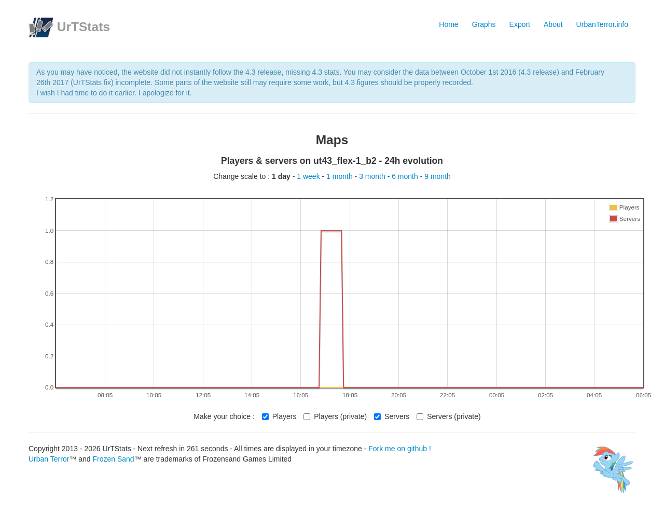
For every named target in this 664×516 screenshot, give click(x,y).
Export (519, 24)
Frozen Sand (113, 459)
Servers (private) (448, 416)
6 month (406, 176)
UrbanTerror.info (602, 24)
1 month (340, 176)
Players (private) (335, 416)
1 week (309, 176)
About (553, 24)
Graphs (484, 24)
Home (448, 24)
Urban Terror (49, 459)
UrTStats (83, 27)
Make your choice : (224, 416)
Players (279, 416)
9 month (437, 176)
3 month (373, 176)
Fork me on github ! (399, 448)
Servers (391, 416)
